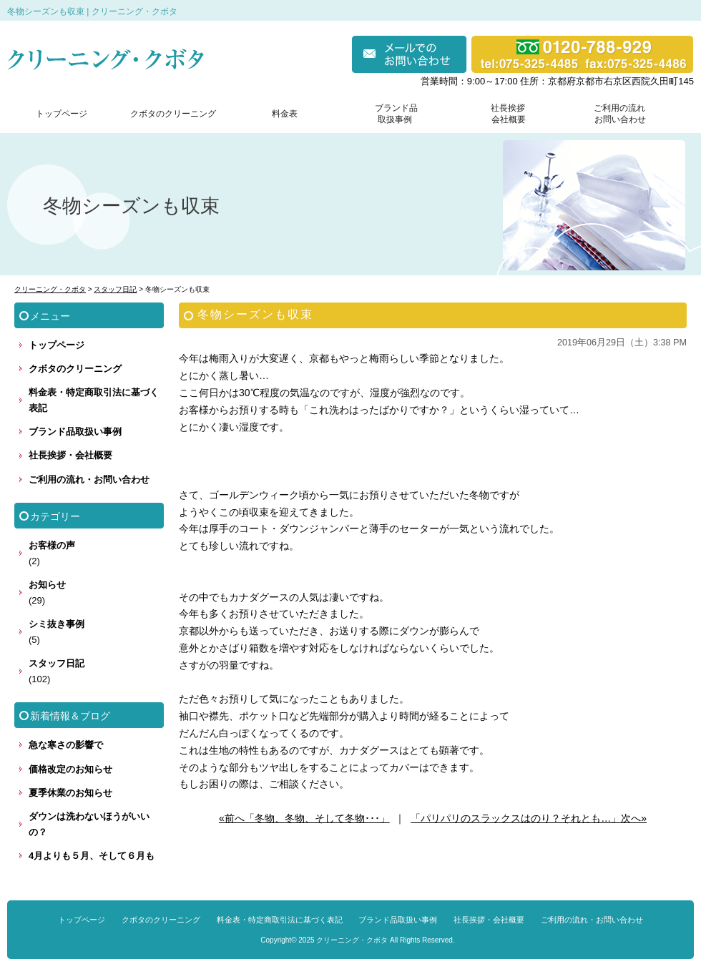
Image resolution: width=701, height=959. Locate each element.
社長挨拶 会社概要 (505, 113)
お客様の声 (52, 545)
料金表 (285, 114)
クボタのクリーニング (173, 114)
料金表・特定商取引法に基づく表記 (94, 400)
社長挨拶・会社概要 (70, 455)
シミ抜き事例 (56, 624)
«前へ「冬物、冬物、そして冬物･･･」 (304, 818)
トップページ (61, 114)
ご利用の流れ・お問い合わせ (89, 479)
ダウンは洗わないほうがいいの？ (89, 824)
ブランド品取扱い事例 (75, 431)
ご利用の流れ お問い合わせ (616, 113)
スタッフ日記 (56, 663)
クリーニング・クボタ (352, 940)
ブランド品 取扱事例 (396, 113)
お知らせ (47, 584)
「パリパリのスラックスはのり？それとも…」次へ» (529, 818)
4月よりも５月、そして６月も (92, 855)
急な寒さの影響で (66, 744)
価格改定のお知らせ (70, 769)
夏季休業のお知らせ (70, 792)
